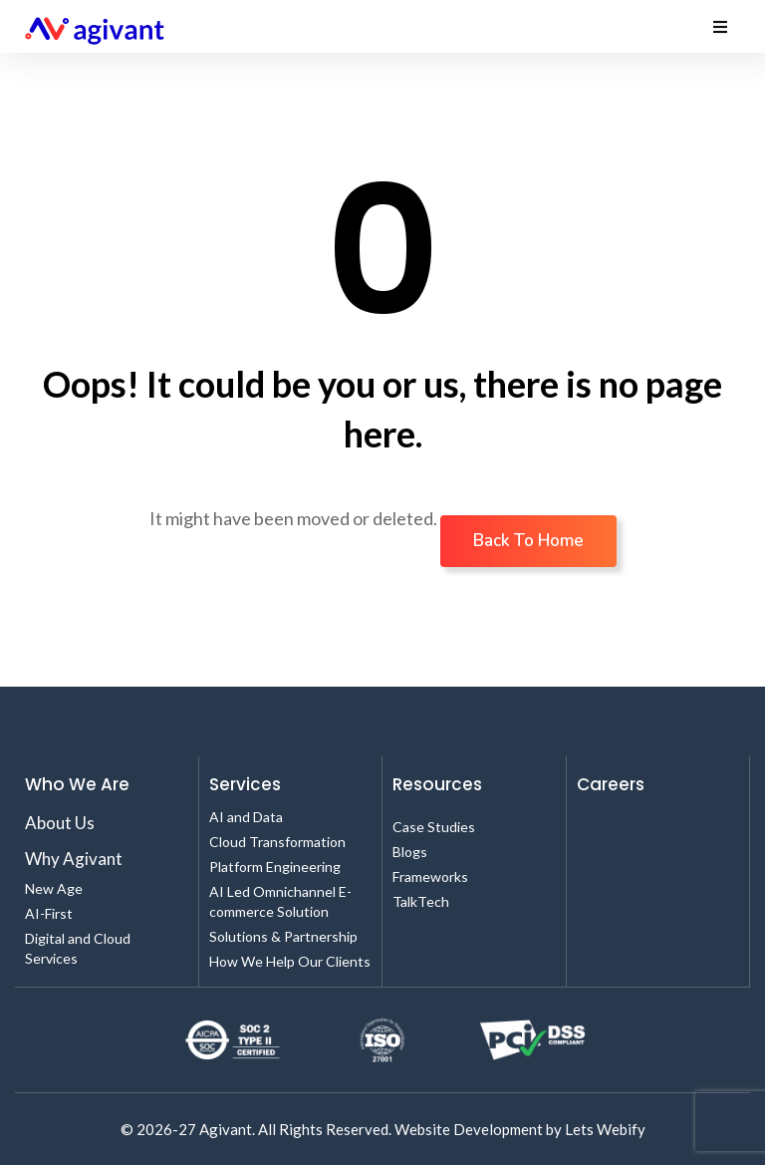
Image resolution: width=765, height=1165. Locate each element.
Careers (610, 784)
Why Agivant (74, 858)
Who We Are (77, 784)
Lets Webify (605, 1129)
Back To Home (528, 540)
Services (245, 784)
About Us (60, 822)
